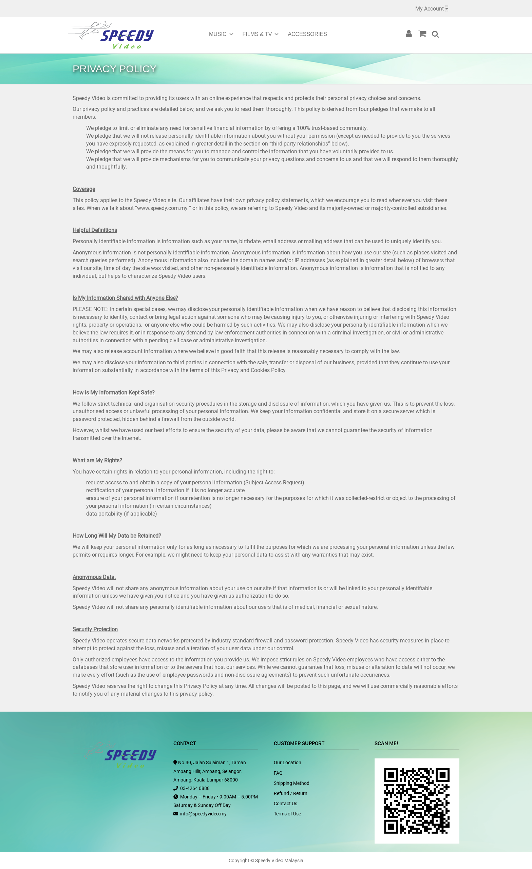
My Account (429, 8)
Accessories (307, 34)
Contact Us (285, 803)
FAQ (278, 773)
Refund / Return (290, 793)
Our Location (287, 762)
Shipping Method (291, 783)
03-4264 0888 (195, 788)
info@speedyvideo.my (203, 813)
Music (218, 34)
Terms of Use (287, 813)
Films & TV (257, 34)
